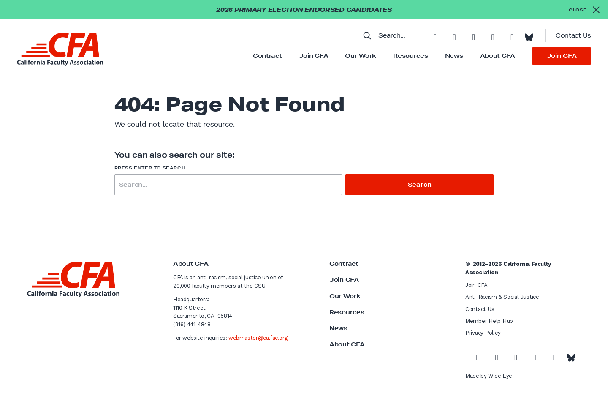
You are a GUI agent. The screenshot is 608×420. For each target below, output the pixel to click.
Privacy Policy (482, 333)
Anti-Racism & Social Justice (502, 297)
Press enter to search (150, 168)
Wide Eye (500, 376)
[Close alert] (584, 9)
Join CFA (313, 56)
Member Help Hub (489, 321)
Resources (410, 56)
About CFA (497, 56)
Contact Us (573, 35)
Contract (267, 56)
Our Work (360, 56)
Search (420, 184)
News (454, 56)
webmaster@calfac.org (257, 338)
